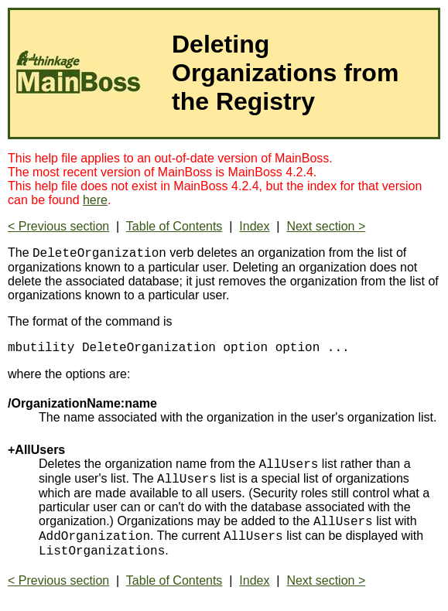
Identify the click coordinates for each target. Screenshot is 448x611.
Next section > (325, 226)
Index (254, 226)
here (95, 200)
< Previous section (58, 226)
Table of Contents (174, 226)
